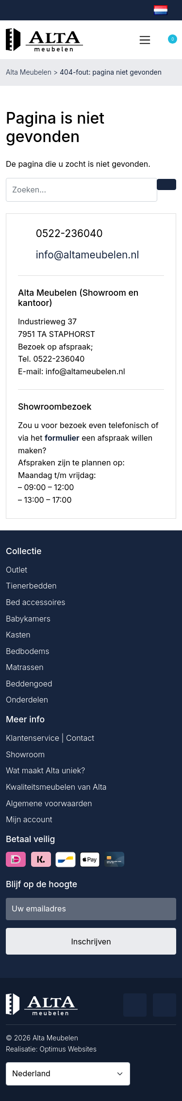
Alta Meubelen (28, 72)
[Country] (68, 1073)
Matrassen (25, 667)
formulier (62, 438)
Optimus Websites (68, 1049)
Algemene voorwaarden (49, 803)
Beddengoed (29, 683)
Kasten (18, 634)
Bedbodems (28, 651)
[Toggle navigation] (144, 39)
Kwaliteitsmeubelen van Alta (56, 787)
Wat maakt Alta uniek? (45, 770)
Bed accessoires (36, 602)
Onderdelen (27, 699)
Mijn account (29, 819)
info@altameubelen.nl (87, 255)
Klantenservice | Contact (50, 738)
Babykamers (28, 618)
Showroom (25, 754)
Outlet (16, 569)
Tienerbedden (31, 585)
